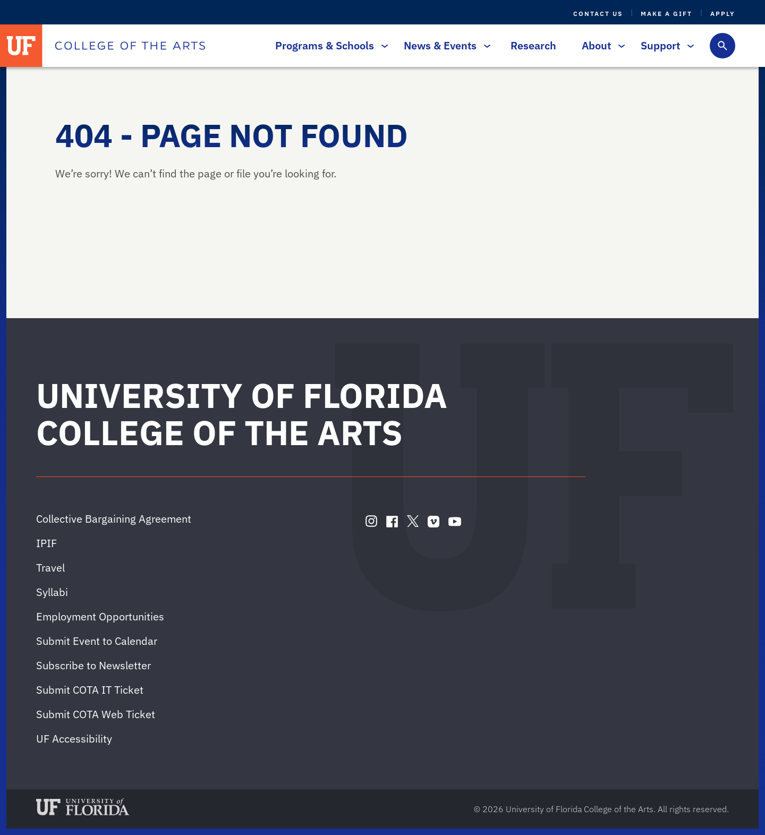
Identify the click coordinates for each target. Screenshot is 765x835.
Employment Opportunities (100, 616)
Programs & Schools (328, 45)
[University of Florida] (21, 45)
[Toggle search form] (722, 45)
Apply (722, 14)
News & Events (444, 45)
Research (533, 45)
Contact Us (598, 14)
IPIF (46, 543)
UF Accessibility (74, 738)
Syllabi (52, 592)
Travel (50, 567)
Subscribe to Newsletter (93, 665)
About (600, 45)
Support (664, 45)
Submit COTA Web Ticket (95, 714)
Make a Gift (666, 14)
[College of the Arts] (130, 45)
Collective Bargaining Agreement (113, 519)
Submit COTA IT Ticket (89, 690)
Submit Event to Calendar (96, 641)
